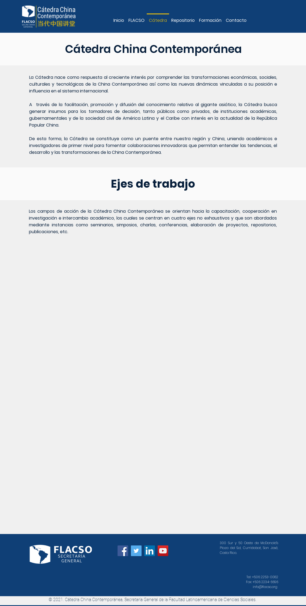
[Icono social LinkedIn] (149, 550)
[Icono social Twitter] (136, 550)
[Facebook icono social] (123, 550)
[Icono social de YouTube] (163, 550)
